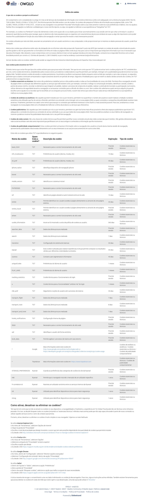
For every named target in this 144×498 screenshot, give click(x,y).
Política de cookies (92, 492)
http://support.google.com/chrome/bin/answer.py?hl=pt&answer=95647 (48, 458)
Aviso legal (48, 492)
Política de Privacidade (77, 492)
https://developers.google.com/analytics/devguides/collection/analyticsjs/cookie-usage (74, 351)
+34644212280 (104, 489)
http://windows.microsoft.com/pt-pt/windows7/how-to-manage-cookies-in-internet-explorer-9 (55, 433)
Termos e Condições (60, 492)
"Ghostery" (91, 480)
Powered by (72, 495)
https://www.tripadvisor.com (81, 362)
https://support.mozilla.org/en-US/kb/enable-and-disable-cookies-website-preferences (52, 447)
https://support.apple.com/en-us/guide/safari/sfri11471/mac (44, 473)
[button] (118, 3)
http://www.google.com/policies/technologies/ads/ (61, 349)
